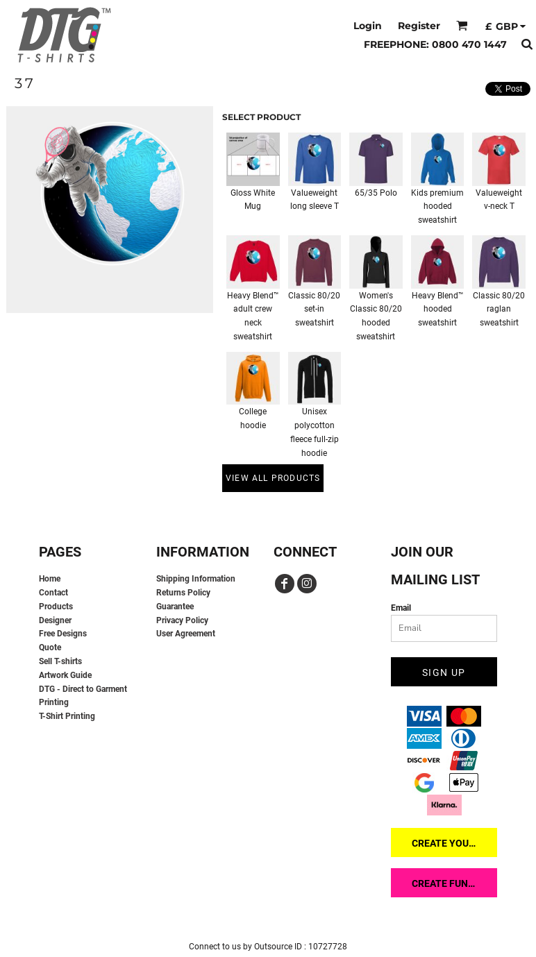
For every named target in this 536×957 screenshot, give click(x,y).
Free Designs (63, 633)
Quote (50, 647)
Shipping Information (195, 579)
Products (56, 606)
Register (419, 25)
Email (401, 608)
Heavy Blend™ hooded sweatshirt (438, 309)
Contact (53, 593)
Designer (55, 620)
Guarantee (175, 606)
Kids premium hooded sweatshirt (437, 207)
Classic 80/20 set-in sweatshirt (314, 309)
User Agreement (185, 633)
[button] (462, 25)
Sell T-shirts (60, 661)
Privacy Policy (182, 620)
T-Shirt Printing (67, 716)
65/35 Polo (376, 193)
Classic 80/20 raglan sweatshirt (499, 309)
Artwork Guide (65, 675)
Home (49, 579)
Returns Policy (183, 593)
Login (367, 25)
